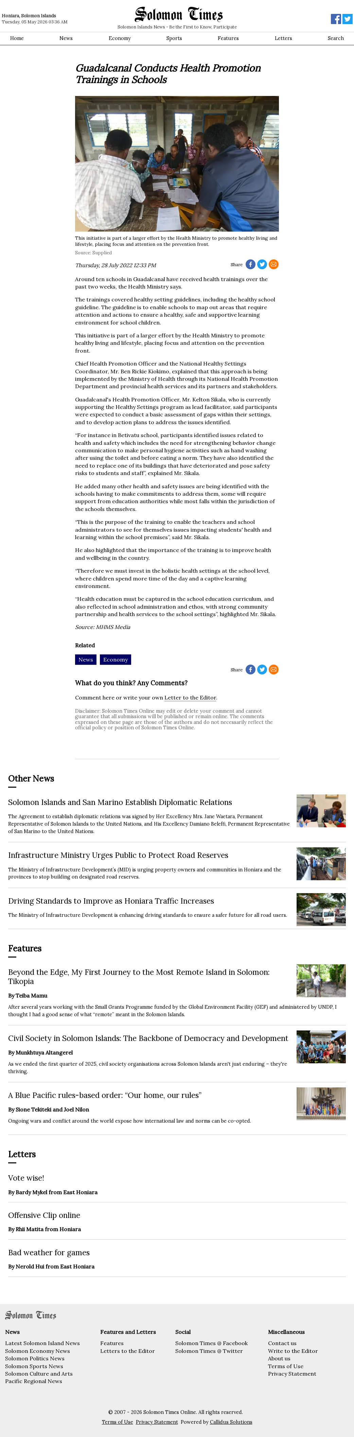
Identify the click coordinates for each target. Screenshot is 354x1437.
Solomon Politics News (35, 1358)
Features (228, 38)
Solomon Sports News (34, 1366)
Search (336, 38)
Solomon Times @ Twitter (209, 1350)
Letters (283, 38)
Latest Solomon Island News (42, 1343)
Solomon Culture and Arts (39, 1373)
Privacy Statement (292, 1373)
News (66, 38)
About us (279, 1358)
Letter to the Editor (190, 697)
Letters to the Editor (127, 1350)
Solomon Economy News (37, 1350)
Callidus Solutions (231, 1422)
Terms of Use (285, 1366)
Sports (174, 38)
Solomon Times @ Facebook (211, 1343)
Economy (120, 38)
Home (17, 38)
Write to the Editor (293, 1350)
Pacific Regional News (33, 1381)
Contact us (282, 1343)
